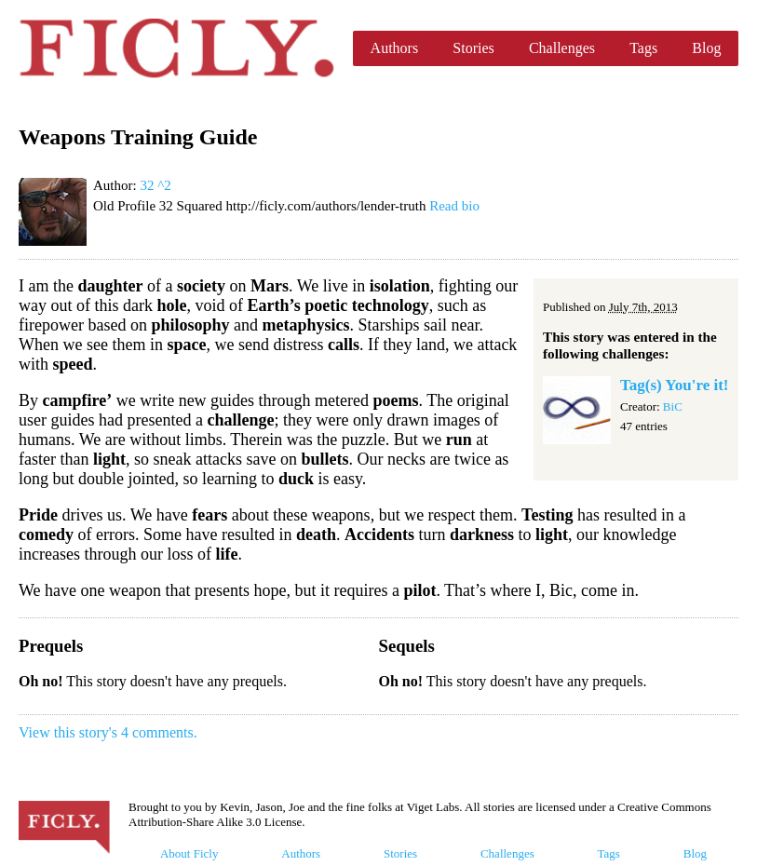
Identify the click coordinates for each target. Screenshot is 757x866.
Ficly (176, 48)
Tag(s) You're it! (674, 385)
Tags (643, 48)
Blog (706, 48)
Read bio (454, 205)
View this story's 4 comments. (108, 732)
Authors (395, 48)
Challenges (562, 48)
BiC (673, 406)
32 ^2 (155, 185)
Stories (473, 48)
